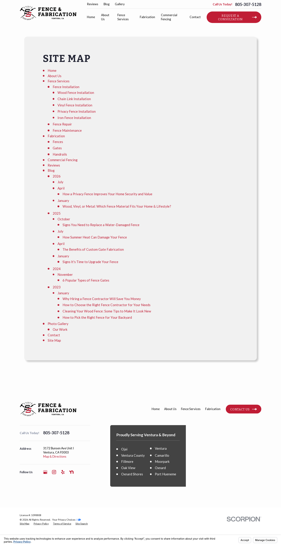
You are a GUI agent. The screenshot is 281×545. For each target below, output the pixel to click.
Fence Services (58, 81)
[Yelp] (63, 472)
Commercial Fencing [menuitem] (169, 17)
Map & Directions (54, 456)
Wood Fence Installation (76, 93)
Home (52, 70)
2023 (57, 287)
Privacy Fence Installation (77, 111)
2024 (57, 269)
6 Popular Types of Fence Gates (86, 280)
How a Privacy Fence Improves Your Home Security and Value (107, 194)
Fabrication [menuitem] (147, 17)
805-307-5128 (248, 4)
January (63, 201)
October (64, 219)
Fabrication (56, 136)
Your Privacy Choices (66, 533)
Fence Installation (66, 87)
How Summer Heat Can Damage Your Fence (95, 237)
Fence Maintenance (67, 130)
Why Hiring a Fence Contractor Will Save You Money (102, 299)
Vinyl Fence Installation (75, 105)
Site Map (54, 340)
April (61, 188)
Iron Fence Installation (74, 118)
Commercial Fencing (62, 160)
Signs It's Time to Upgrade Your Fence (90, 262)
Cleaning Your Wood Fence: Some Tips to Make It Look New (107, 311)
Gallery (120, 4)
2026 (57, 176)
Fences (58, 142)
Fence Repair (62, 124)
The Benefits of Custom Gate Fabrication (93, 249)
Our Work (60, 329)
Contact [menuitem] (195, 17)
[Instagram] (54, 472)
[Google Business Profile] (45, 472)
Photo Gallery (58, 324)
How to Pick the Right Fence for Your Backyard (97, 317)
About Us (54, 76)
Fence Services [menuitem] (123, 17)
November (65, 275)
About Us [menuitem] (105, 17)
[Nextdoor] (71, 472)
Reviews (92, 4)
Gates (57, 148)
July (60, 182)
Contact (54, 335)
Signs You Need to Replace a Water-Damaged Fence (101, 225)
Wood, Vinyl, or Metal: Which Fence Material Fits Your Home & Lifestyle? (117, 206)
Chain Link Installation (74, 99)
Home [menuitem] (91, 17)
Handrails (60, 154)
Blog (106, 4)
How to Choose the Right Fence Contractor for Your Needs (106, 305)
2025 (57, 213)
